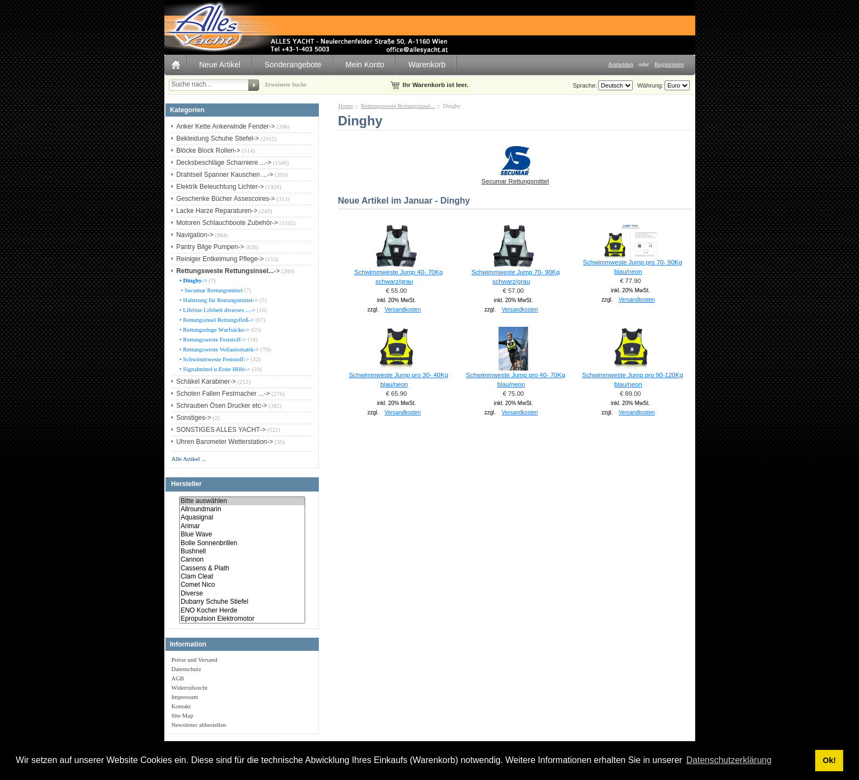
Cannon (242, 560)
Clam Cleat (242, 577)
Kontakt (181, 706)
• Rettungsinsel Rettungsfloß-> (216, 319)
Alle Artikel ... (188, 458)
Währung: (648, 85)
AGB (177, 678)
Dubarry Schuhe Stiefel (242, 602)
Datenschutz (186, 669)
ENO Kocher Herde (242, 610)
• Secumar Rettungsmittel (210, 290)
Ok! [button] (829, 760)
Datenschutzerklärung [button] (729, 760)
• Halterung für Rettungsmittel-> (218, 300)
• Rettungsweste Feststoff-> (212, 339)
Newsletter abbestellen (198, 724)
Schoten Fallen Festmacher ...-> (223, 393)
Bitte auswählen (242, 501)
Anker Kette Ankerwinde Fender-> (225, 126)
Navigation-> (195, 235)
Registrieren (669, 64)
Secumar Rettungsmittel (515, 177)
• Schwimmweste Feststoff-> (213, 359)
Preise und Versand (194, 659)
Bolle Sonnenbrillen (242, 543)
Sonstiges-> (193, 417)
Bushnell (242, 551)
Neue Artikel (219, 64)
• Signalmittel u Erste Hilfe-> (214, 369)
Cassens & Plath (242, 568)
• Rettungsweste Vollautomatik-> (218, 349)
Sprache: (585, 85)
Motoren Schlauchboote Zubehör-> (227, 223)
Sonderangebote (293, 64)
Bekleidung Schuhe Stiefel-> (217, 138)
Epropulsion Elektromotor (242, 619)
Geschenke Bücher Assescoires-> (225, 199)
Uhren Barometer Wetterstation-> (224, 442)
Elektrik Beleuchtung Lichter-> (220, 186)
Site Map (182, 715)
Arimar (242, 526)
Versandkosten (403, 310)
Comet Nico (242, 585)
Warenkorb (426, 64)
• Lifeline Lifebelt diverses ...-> (216, 310)
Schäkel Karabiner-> (206, 381)
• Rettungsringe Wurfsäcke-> (214, 329)
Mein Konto (365, 64)
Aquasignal (242, 517)
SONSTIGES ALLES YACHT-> (221, 430)
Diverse (242, 594)
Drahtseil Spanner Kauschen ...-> (224, 174)
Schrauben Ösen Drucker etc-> (221, 405)
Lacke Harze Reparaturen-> (216, 211)
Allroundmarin (242, 509)
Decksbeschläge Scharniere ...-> (224, 162)
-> (228, 271)
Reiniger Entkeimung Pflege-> (220, 259)
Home (346, 105)
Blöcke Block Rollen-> (208, 150)
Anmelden (620, 64)
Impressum (184, 697)
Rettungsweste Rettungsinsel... (398, 105)
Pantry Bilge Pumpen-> (210, 247)
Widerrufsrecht (189, 687)
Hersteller (186, 484)
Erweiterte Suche (285, 84)
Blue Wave (242, 534)
